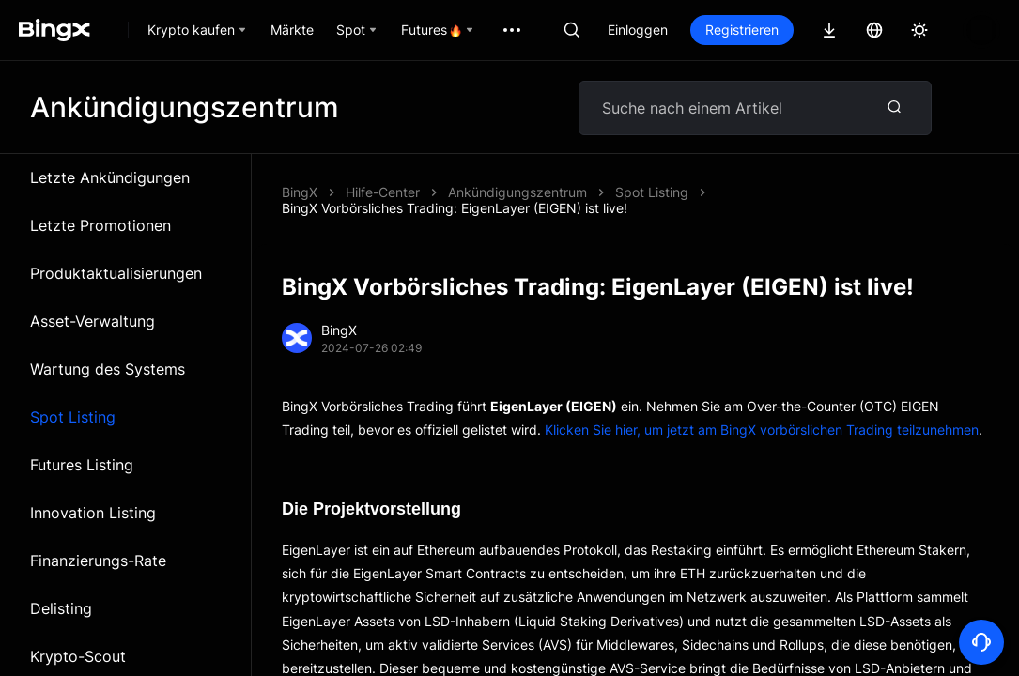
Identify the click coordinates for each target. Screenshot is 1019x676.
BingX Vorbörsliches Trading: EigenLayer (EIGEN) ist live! (621, 192)
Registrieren (742, 30)
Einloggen (638, 30)
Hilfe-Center (383, 192)
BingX (299, 192)
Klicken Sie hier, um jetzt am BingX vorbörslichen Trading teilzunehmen (762, 414)
